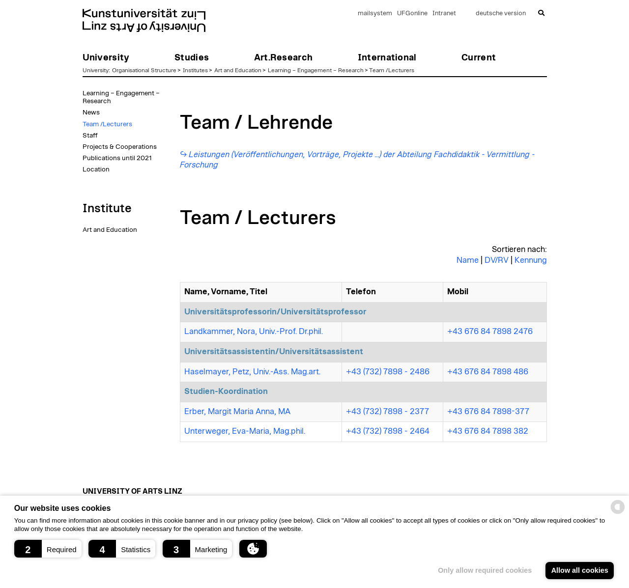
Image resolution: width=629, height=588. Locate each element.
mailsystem (375, 13)
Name (468, 260)
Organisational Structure (144, 70)
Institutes (195, 70)
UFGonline (412, 13)
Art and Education (237, 70)
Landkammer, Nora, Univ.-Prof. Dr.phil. (253, 332)
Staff (90, 135)
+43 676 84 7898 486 (487, 372)
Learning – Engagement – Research (316, 70)
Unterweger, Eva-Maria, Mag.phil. (244, 431)
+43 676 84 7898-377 (488, 412)
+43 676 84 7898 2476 (490, 332)
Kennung (531, 260)
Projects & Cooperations (120, 146)
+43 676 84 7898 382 (487, 431)
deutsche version (501, 13)
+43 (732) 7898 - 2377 (387, 412)
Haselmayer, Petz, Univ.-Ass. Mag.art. (252, 372)
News (91, 112)
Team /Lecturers (391, 70)
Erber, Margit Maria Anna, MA (237, 412)
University (96, 70)
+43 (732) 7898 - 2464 (387, 431)
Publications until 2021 (117, 158)
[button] (48, 549)
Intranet (444, 13)
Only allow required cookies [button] (485, 570)
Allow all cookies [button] (579, 570)
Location (96, 169)
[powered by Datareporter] (618, 513)
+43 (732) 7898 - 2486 (387, 372)
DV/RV (497, 260)
